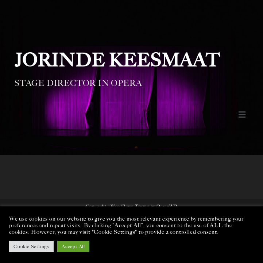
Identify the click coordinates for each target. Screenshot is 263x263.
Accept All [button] (73, 246)
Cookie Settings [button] (31, 246)
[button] (242, 115)
